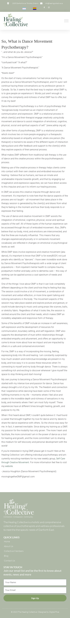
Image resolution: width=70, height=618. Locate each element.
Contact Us (9, 560)
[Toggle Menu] (66, 20)
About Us (8, 546)
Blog (6, 555)
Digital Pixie (54, 612)
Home (7, 541)
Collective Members (13, 551)
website (9, 466)
